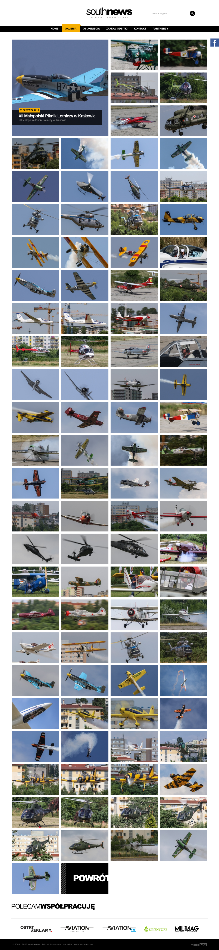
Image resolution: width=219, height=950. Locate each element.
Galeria (72, 27)
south (34, 944)
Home (55, 28)
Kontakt (140, 28)
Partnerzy (160, 28)
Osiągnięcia (91, 28)
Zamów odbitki (116, 28)
